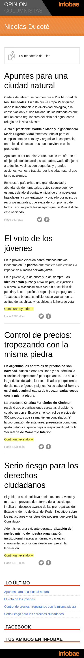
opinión (15, 4)
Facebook (47, 219)
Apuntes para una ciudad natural (27, 592)
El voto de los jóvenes (19, 599)
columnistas (23, 11)
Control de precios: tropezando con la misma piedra (38, 344)
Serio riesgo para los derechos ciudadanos (34, 614)
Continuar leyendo (19, 309)
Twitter (39, 219)
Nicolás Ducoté (27, 26)
